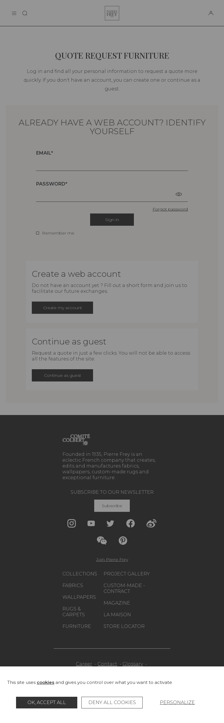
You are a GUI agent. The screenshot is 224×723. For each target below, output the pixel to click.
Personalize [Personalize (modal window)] (177, 702)
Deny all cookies (112, 702)
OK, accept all (46, 702)
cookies (45, 682)
